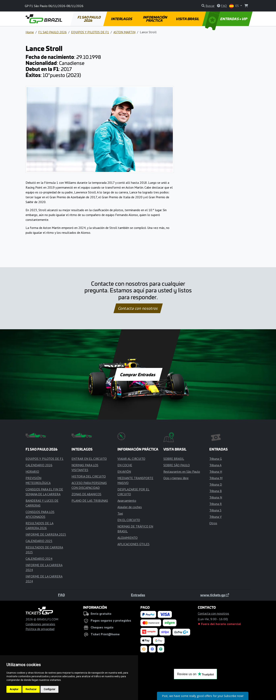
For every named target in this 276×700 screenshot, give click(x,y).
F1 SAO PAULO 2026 (89, 19)
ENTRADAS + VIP (226, 18)
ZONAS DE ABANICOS (86, 494)
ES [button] (234, 6)
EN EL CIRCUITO (128, 520)
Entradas (138, 594)
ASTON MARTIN (124, 32)
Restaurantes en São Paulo (181, 471)
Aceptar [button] (14, 689)
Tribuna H (215, 471)
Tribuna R (215, 504)
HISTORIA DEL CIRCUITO (89, 476)
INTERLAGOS (122, 18)
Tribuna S (215, 510)
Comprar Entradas (138, 374)
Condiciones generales (40, 624)
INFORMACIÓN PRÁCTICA (155, 19)
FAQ (61, 594)
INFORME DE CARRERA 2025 (46, 534)
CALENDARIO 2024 (39, 559)
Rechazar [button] (31, 689)
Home (30, 32)
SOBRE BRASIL (173, 459)
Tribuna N (215, 497)
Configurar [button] (49, 689)
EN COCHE (124, 465)
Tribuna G (215, 459)
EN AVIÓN (124, 471)
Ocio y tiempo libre (176, 478)
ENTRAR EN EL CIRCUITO (89, 459)
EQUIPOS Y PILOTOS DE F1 (90, 32)
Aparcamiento (126, 501)
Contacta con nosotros (138, 308)
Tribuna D (215, 484)
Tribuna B (215, 491)
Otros (213, 523)
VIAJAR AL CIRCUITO (131, 459)
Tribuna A (215, 465)
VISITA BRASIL (187, 18)
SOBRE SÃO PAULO (176, 465)
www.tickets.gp (214, 594)
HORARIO (32, 471)
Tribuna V (215, 517)
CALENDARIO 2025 (39, 541)
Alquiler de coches (129, 507)
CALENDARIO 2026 (39, 465)
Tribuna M (215, 478)
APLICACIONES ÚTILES (133, 544)
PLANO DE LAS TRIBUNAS (90, 501)
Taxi (120, 513)
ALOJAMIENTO (127, 538)
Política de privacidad (40, 629)
